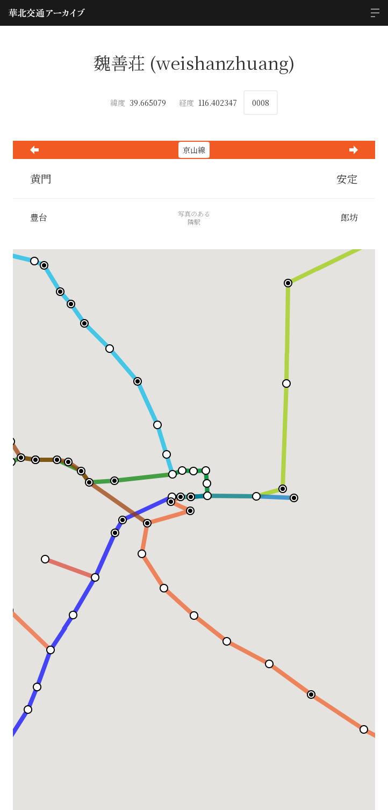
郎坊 (349, 217)
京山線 (194, 149)
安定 (347, 178)
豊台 (38, 217)
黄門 (41, 178)
